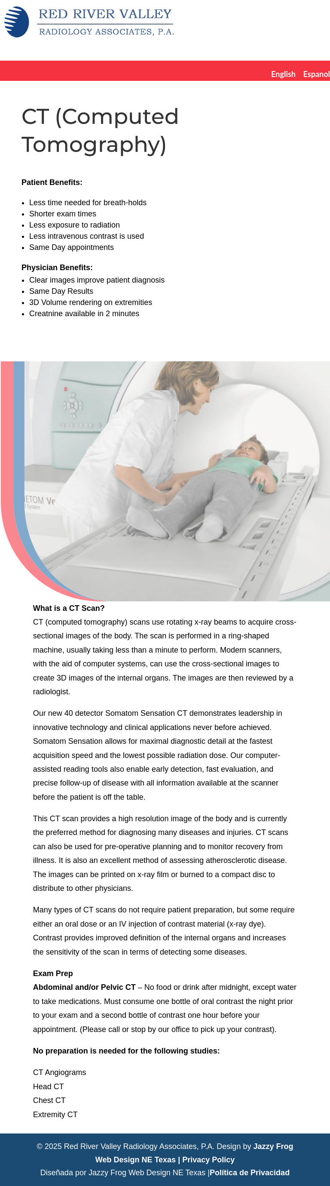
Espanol (316, 74)
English (283, 74)
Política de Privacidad (250, 1172)
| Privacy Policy (206, 1159)
